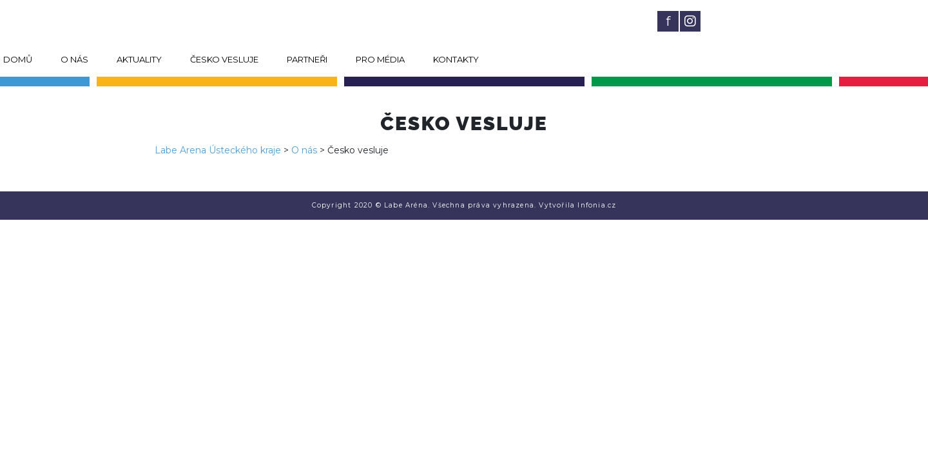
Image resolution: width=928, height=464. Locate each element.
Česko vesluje (224, 59)
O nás (74, 59)
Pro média (380, 59)
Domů (17, 59)
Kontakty (456, 59)
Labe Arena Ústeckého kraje (218, 150)
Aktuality (139, 59)
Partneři (307, 59)
